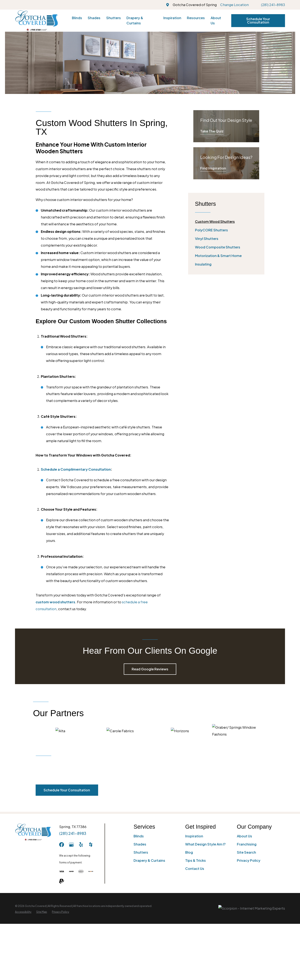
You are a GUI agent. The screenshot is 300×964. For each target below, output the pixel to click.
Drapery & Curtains (149, 860)
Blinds (139, 836)
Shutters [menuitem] (113, 18)
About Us (244, 836)
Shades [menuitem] (94, 18)
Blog (189, 852)
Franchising (246, 844)
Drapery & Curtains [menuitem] (134, 20)
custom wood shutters (55, 602)
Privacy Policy (248, 860)
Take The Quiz (212, 131)
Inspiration (194, 836)
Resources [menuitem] (196, 18)
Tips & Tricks (195, 860)
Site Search (246, 852)
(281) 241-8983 (273, 4)
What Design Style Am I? (205, 844)
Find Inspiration (213, 168)
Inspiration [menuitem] (172, 18)
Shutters (141, 852)
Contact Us (194, 868)
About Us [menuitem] (216, 20)
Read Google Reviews (150, 669)
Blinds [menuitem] (77, 18)
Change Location (234, 4)
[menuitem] (226, 221)
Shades (140, 844)
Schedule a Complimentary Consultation (76, 469)
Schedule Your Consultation (258, 20)
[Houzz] (90, 844)
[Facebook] (61, 844)
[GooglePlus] (71, 844)
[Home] (36, 20)
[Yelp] (81, 844)
